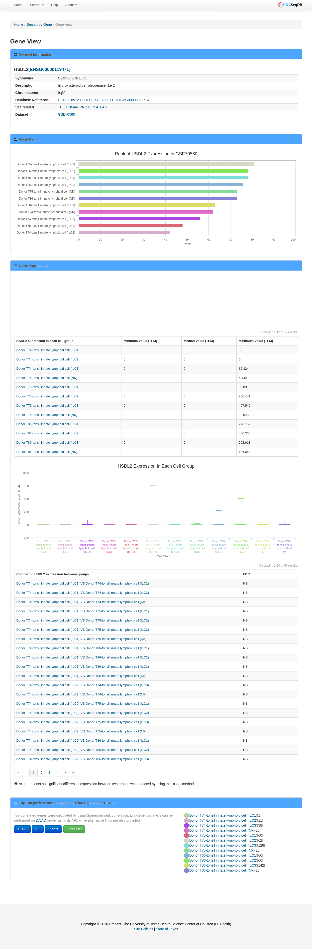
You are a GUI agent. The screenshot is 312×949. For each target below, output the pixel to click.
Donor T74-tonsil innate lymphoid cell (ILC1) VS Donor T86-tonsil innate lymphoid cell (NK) (81, 676)
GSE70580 (66, 114)
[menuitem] (18, 5)
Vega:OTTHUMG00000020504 (125, 100)
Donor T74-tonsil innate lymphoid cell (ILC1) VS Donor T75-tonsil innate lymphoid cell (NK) (81, 639)
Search (37, 5)
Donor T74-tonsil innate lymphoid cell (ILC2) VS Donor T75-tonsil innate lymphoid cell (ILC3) (82, 722)
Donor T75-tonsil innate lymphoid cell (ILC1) (48, 387)
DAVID (41, 820)
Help (54, 5)
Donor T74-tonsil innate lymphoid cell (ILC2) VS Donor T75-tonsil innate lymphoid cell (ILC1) (82, 703)
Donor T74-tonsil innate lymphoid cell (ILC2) (48, 359)
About (71, 5)
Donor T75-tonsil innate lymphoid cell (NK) (46, 415)
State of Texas (167, 929)
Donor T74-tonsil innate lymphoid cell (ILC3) (48, 368)
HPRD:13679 (90, 100)
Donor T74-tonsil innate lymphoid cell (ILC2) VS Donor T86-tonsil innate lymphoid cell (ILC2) (82, 750)
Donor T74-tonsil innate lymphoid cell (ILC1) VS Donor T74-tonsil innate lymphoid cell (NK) (81, 602)
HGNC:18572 (68, 100)
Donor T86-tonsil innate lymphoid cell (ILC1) (48, 424)
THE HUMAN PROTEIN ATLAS (82, 107)
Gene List (74, 829)
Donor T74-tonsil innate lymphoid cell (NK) (46, 378)
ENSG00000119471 (49, 69)
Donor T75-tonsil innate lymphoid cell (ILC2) (48, 396)
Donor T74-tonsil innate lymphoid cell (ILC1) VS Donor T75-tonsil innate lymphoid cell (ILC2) (82, 620)
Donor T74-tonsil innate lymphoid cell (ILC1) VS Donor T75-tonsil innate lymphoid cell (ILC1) (82, 611)
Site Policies (143, 929)
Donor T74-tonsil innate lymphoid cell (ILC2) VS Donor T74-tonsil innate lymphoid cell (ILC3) (82, 685)
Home (18, 5)
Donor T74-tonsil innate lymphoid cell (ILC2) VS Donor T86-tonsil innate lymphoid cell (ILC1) (82, 740)
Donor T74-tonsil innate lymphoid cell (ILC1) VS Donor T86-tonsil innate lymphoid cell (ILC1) (82, 648)
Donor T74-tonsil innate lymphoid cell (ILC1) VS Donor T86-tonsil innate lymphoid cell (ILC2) (82, 657)
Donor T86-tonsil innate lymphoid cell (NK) (46, 452)
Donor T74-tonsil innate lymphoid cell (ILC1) (48, 350)
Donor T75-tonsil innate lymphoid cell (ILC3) (48, 405)
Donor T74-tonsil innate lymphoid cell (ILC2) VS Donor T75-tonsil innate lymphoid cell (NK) (81, 731)
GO (37, 829)
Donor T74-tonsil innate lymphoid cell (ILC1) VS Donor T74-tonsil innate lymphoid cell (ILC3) (82, 593)
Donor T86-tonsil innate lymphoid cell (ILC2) (48, 433)
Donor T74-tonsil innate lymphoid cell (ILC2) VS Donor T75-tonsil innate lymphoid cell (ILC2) (82, 713)
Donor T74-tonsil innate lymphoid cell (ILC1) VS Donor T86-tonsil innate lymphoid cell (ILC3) (82, 666)
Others (53, 829)
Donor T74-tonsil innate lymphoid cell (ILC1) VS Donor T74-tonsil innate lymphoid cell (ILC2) (82, 583)
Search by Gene (39, 24)
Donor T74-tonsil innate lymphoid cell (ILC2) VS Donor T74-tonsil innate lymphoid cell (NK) (81, 694)
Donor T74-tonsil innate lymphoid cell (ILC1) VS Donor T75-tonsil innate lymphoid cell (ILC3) (82, 630)
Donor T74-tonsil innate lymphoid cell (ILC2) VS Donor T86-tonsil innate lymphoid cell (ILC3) (82, 759)
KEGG (22, 829)
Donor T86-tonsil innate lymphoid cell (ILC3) (48, 442)
